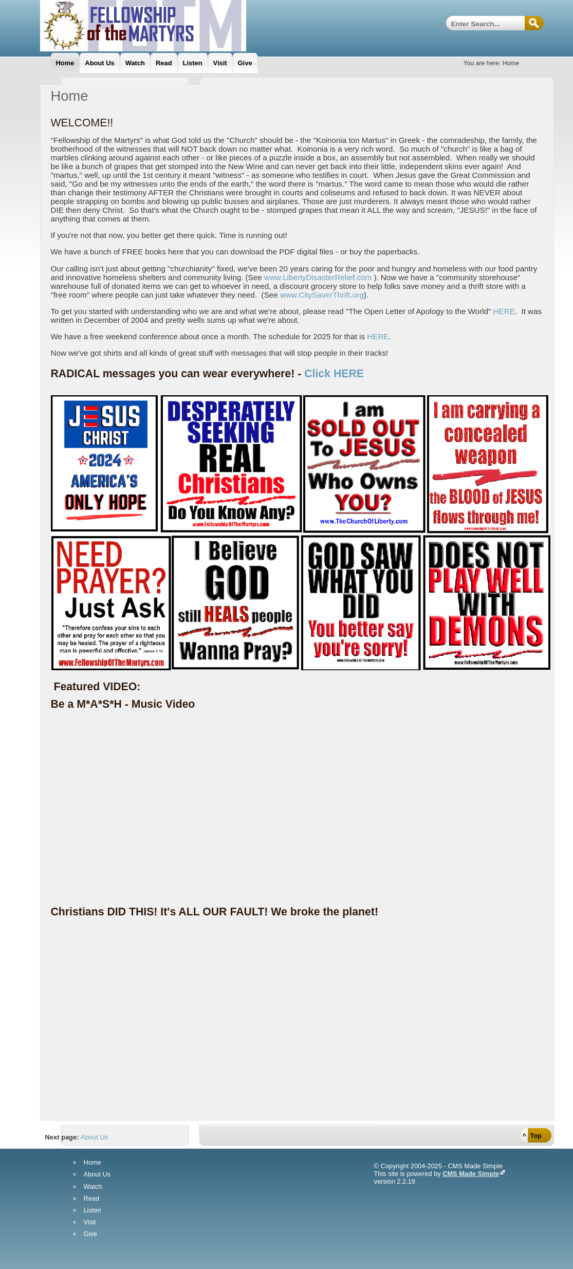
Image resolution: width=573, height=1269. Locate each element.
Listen (92, 1210)
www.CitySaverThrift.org (322, 294)
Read (92, 1199)
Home (92, 1163)
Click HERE (334, 373)
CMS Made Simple (470, 1174)
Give (90, 1234)
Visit (90, 1222)
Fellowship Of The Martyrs (168, 25)
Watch (93, 1187)
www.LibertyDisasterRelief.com (318, 277)
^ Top (532, 1135)
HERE (504, 311)
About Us (94, 1137)
